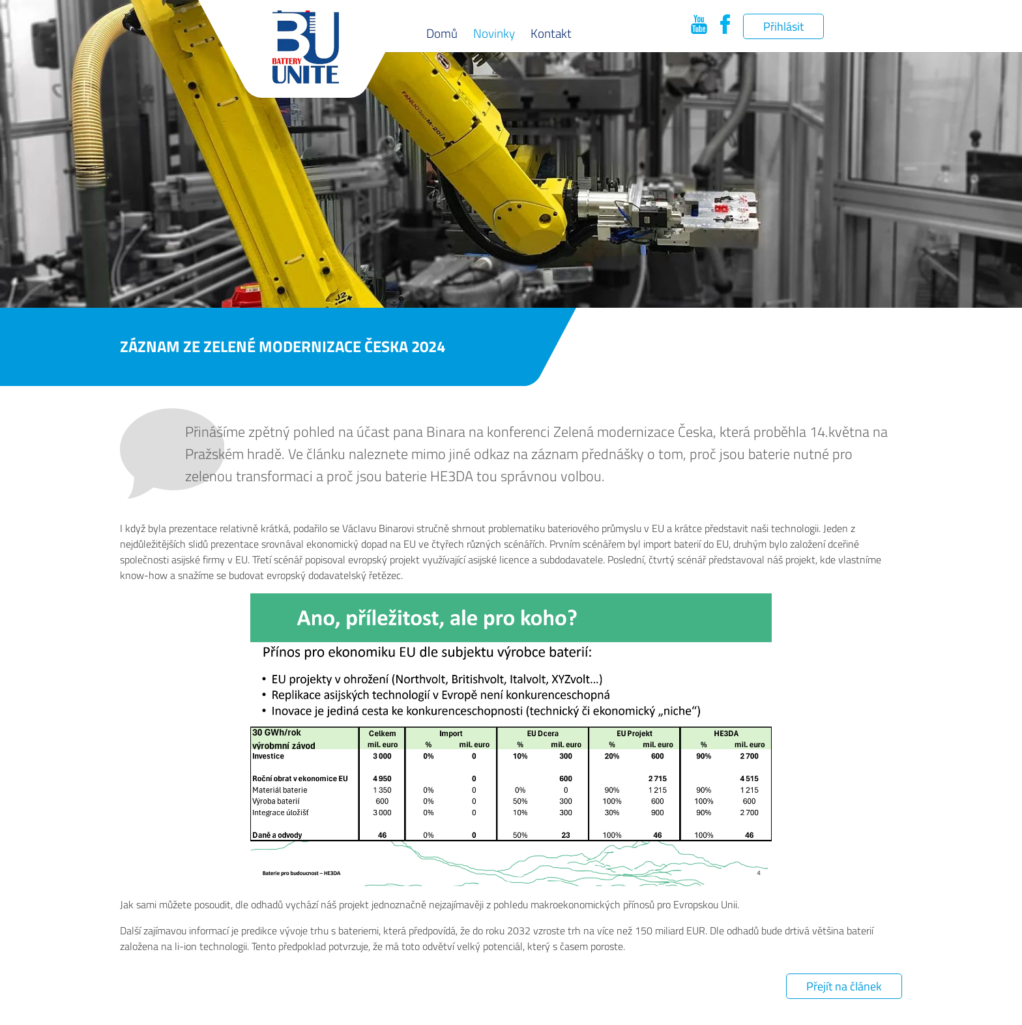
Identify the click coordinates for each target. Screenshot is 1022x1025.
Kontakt (551, 32)
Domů (442, 32)
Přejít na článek (844, 986)
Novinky (494, 32)
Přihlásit (783, 26)
